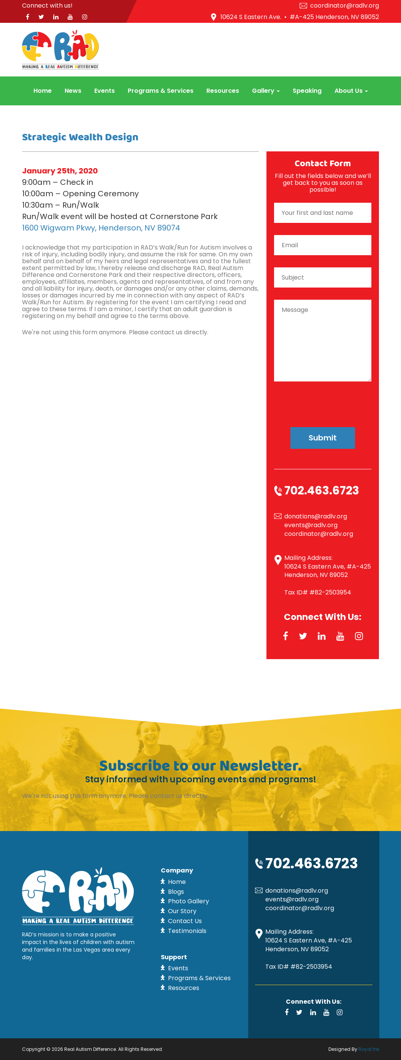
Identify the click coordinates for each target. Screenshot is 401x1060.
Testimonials (187, 931)
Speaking (307, 90)
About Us (351, 90)
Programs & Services (160, 90)
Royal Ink (368, 1049)
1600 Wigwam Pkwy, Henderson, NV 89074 (101, 227)
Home (42, 90)
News (73, 90)
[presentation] (323, 398)
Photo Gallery (188, 901)
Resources (222, 90)
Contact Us (185, 921)
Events (104, 90)
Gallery (266, 90)
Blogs (176, 891)
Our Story (182, 911)
